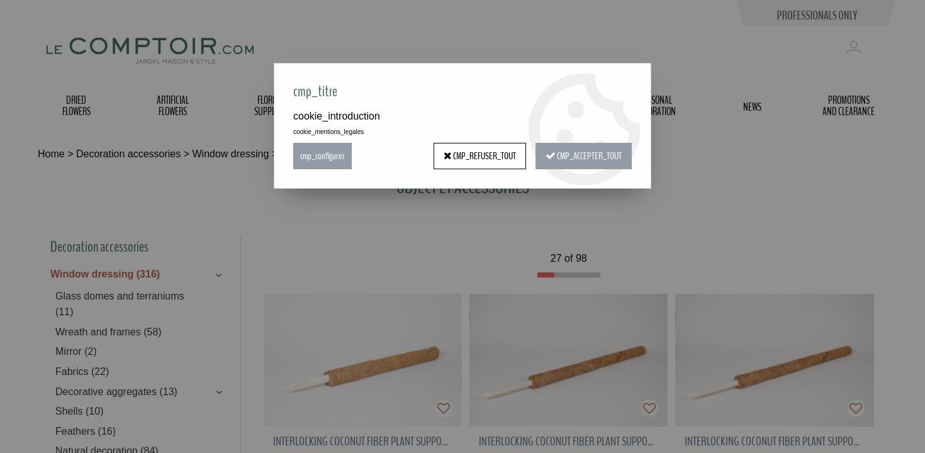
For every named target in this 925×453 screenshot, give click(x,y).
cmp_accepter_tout (584, 156)
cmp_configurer (322, 156)
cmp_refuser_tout (480, 156)
